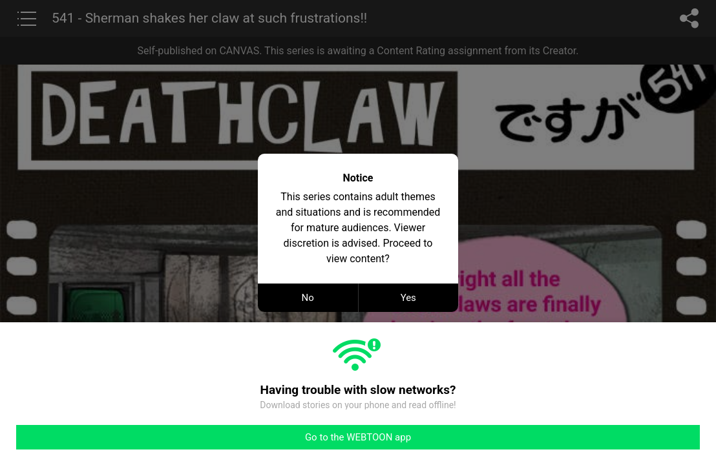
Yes (408, 298)
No (308, 298)
